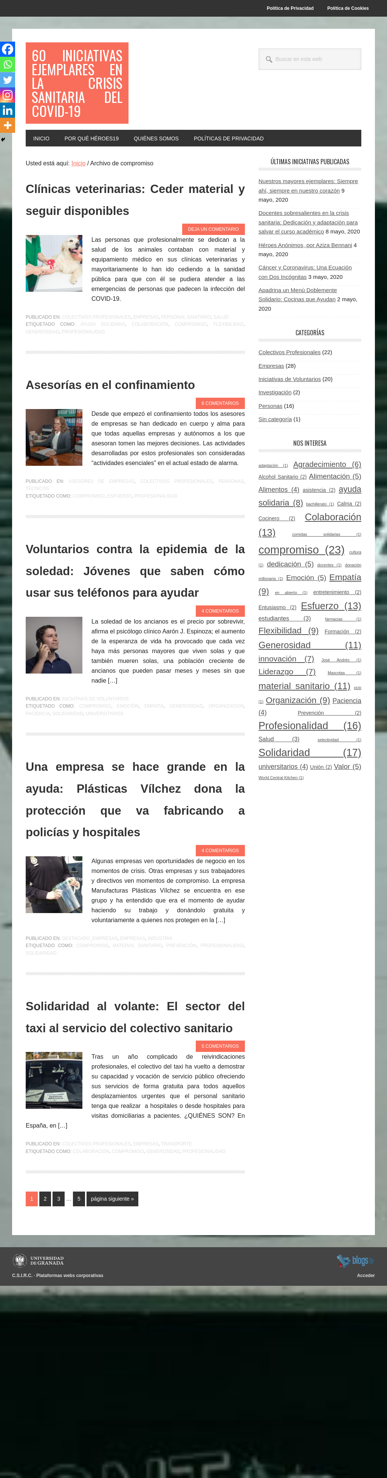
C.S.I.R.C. (22, 1467)
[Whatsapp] (8, 66)
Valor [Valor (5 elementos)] (347, 806)
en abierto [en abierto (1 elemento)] (291, 632)
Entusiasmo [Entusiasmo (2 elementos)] (277, 647)
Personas (231, 564)
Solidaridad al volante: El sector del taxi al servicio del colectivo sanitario (135, 1196)
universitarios (105, 840)
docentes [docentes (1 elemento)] (329, 604)
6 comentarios (220, 486)
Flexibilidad (229, 385)
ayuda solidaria (102, 385)
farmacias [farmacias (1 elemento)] (343, 659)
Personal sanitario (186, 378)
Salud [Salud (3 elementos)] (279, 778)
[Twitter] (8, 83)
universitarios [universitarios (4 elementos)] (283, 806)
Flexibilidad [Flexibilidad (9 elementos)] (289, 670)
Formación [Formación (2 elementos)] (343, 671)
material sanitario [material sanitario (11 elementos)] (304, 725)
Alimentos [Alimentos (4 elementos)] (279, 529)
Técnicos (37, 571)
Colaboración (150, 385)
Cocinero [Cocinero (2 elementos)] (277, 558)
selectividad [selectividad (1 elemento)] (339, 779)
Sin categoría (275, 459)
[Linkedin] (8, 116)
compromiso (191, 385)
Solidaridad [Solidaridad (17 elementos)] (310, 792)
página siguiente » (112, 1392)
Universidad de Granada (39, 1453)
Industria (160, 1108)
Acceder (366, 1467)
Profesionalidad (83, 393)
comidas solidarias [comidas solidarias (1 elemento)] (326, 574)
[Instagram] (8, 99)
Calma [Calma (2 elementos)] (349, 543)
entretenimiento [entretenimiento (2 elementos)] (337, 632)
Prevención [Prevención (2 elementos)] (329, 752)
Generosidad (42, 393)
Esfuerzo (119, 579)
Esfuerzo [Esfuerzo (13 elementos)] (331, 645)
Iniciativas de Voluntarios (95, 825)
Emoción (127, 832)
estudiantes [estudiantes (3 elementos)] (285, 658)
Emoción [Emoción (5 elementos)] (306, 617)
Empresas (146, 378)
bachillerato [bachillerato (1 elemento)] (320, 543)
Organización (226, 832)
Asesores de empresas (101, 564)
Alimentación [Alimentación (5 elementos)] (335, 516)
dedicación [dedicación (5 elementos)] (290, 604)
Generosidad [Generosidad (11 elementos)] (310, 685)
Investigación (275, 432)
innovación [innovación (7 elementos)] (286, 698)
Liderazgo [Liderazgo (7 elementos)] (287, 711)
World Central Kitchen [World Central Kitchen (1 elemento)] (281, 817)
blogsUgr (355, 1453)
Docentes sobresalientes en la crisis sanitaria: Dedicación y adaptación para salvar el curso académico (308, 261)
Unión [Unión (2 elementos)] (321, 807)
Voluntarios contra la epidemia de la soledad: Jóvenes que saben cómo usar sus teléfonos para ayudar (135, 673)
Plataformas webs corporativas (69, 1467)
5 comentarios (220, 1238)
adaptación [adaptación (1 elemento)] (273, 505)
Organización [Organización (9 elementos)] (298, 739)
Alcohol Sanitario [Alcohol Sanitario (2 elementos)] (283, 517)
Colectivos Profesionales (96, 378)
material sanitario (137, 1116)
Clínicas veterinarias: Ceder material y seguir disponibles (135, 248)
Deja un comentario (213, 290)
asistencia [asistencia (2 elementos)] (319, 530)
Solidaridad (67, 840)
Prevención (181, 1116)
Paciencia (38, 840)
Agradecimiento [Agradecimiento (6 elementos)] (327, 504)
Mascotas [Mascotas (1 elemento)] (344, 712)
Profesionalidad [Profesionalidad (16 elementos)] (310, 765)
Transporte (176, 1336)
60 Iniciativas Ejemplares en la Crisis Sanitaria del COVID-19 (77, 103)
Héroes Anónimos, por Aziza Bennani (305, 284)
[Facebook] (8, 50)
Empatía (154, 832)
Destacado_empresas (90, 1108)
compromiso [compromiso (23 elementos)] (302, 589)
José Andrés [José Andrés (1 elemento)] (341, 699)
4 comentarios (220, 738)
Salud (221, 378)
